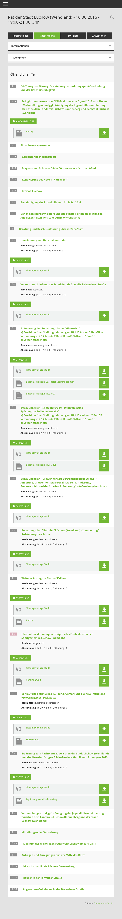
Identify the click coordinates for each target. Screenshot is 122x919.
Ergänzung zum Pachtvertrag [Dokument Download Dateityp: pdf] (42, 799)
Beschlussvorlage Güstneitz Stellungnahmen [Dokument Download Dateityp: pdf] (50, 382)
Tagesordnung (47, 35)
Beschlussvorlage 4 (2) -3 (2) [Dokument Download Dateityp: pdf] (41, 465)
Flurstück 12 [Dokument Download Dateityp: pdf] (32, 739)
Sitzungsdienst (104, 903)
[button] (104, 133)
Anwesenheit (99, 35)
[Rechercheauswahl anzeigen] (111, 17)
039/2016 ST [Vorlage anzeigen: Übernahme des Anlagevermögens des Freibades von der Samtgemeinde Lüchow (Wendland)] (22, 657)
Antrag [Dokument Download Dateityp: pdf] (29, 131)
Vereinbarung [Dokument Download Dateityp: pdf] (33, 680)
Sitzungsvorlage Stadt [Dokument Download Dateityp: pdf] (38, 270)
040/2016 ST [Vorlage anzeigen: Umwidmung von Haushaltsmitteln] (22, 260)
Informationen (21, 35)
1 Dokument (18, 57)
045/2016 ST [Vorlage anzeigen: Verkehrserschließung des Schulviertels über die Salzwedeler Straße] (22, 304)
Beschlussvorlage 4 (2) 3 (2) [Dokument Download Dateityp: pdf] (40, 393)
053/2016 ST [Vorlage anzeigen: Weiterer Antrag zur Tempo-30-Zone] (22, 598)
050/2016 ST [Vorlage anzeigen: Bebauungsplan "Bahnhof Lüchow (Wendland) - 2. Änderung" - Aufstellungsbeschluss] (22, 554)
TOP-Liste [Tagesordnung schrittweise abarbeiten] (73, 35)
